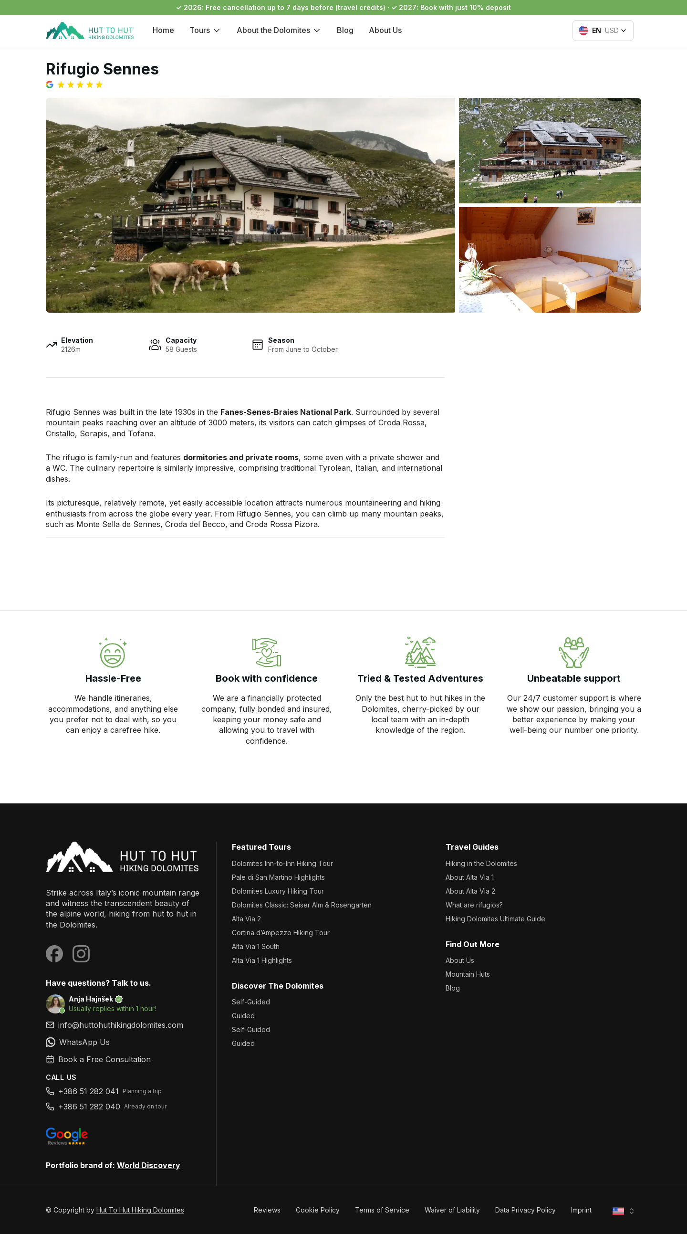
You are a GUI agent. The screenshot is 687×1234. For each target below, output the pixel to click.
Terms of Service (382, 1210)
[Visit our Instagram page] (81, 953)
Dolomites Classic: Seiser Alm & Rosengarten (302, 905)
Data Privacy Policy (525, 1210)
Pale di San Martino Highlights (278, 877)
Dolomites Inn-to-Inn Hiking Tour (282, 863)
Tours (205, 30)
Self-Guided (251, 1002)
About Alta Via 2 (470, 891)
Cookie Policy (318, 1210)
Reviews (267, 1210)
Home (163, 30)
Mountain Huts (468, 974)
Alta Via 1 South (256, 946)
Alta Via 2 (246, 919)
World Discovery (148, 1165)
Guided (243, 1016)
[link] (123, 1042)
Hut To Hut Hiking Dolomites (140, 1210)
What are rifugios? (474, 905)
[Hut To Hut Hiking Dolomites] (123, 857)
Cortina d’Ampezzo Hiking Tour (281, 932)
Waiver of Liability (452, 1210)
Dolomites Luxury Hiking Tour (278, 891)
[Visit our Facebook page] (54, 953)
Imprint (581, 1210)
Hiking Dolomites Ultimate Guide (495, 919)
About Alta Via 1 (470, 877)
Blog (345, 30)
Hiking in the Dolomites (481, 863)
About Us (385, 30)
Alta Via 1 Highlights (262, 960)
